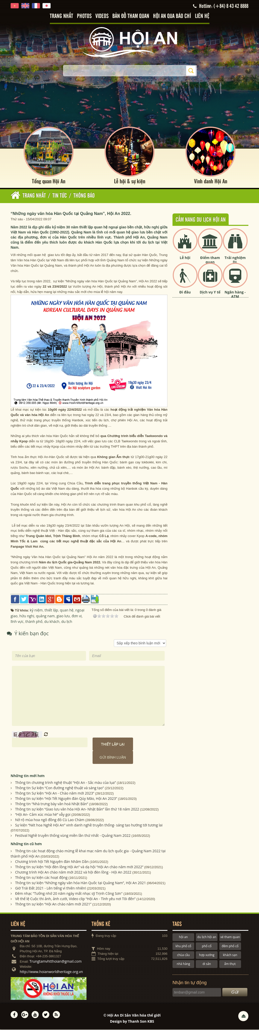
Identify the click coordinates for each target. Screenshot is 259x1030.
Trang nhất (61, 16)
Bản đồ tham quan (130, 16)
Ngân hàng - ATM (235, 294)
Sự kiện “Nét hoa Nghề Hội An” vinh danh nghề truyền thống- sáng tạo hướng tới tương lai (89, 825)
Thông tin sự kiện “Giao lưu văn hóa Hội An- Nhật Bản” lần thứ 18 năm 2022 (77, 809)
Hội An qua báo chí (172, 16)
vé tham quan (230, 937)
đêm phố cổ (230, 946)
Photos (84, 16)
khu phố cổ (183, 946)
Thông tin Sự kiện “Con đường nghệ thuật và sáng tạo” (59, 788)
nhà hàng (183, 964)
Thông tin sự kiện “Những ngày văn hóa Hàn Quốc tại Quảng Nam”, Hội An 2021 (80, 883)
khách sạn (230, 955)
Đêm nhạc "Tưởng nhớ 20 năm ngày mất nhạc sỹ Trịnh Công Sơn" (69, 894)
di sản (207, 964)
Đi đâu (185, 292)
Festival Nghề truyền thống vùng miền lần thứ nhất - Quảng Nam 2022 (73, 836)
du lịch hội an (206, 937)
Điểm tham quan (210, 260)
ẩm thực (230, 964)
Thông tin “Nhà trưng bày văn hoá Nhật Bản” (51, 804)
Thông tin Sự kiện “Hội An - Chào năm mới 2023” (54, 793)
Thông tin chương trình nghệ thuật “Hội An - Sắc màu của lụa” (65, 783)
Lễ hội (185, 258)
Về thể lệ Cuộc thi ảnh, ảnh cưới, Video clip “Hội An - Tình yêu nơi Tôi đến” (75, 899)
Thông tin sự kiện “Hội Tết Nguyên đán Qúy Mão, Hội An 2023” (66, 799)
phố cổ (206, 946)
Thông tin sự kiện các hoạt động (41, 878)
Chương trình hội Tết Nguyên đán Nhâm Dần (52, 862)
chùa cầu (183, 955)
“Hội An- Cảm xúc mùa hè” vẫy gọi (43, 815)
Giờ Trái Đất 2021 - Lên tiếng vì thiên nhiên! (50, 888)
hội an (183, 937)
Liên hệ (202, 16)
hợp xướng (206, 955)
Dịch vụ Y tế (210, 292)
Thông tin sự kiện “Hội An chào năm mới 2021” (53, 904)
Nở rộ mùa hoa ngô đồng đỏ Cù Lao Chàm (49, 820)
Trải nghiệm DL (235, 260)
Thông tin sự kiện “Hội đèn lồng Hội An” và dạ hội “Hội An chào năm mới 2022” (79, 867)
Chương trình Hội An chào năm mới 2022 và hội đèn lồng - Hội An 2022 (73, 872)
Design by (132, 1021)
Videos (102, 16)
